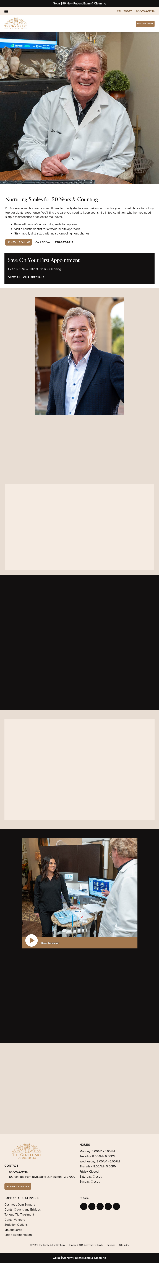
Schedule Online (138, 24)
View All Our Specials (26, 278)
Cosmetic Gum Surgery (19, 1206)
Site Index (124, 1246)
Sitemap (111, 1246)
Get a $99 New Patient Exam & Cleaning (79, 3)
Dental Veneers (14, 1221)
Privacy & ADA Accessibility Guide (86, 1246)
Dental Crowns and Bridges (22, 1211)
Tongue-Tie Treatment (19, 1216)
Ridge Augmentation (18, 1236)
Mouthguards (13, 1231)
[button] (83, 1207)
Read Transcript (50, 943)
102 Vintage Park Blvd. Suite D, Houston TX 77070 (42, 1177)
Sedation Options (16, 1226)
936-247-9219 (18, 1173)
